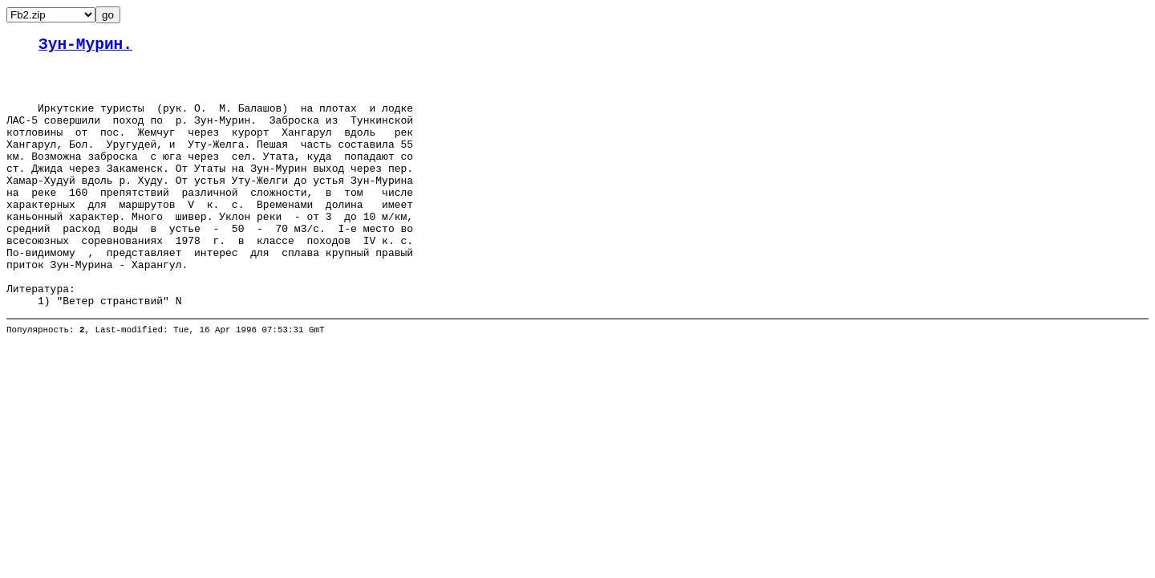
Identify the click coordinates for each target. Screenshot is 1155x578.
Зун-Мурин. (85, 47)
